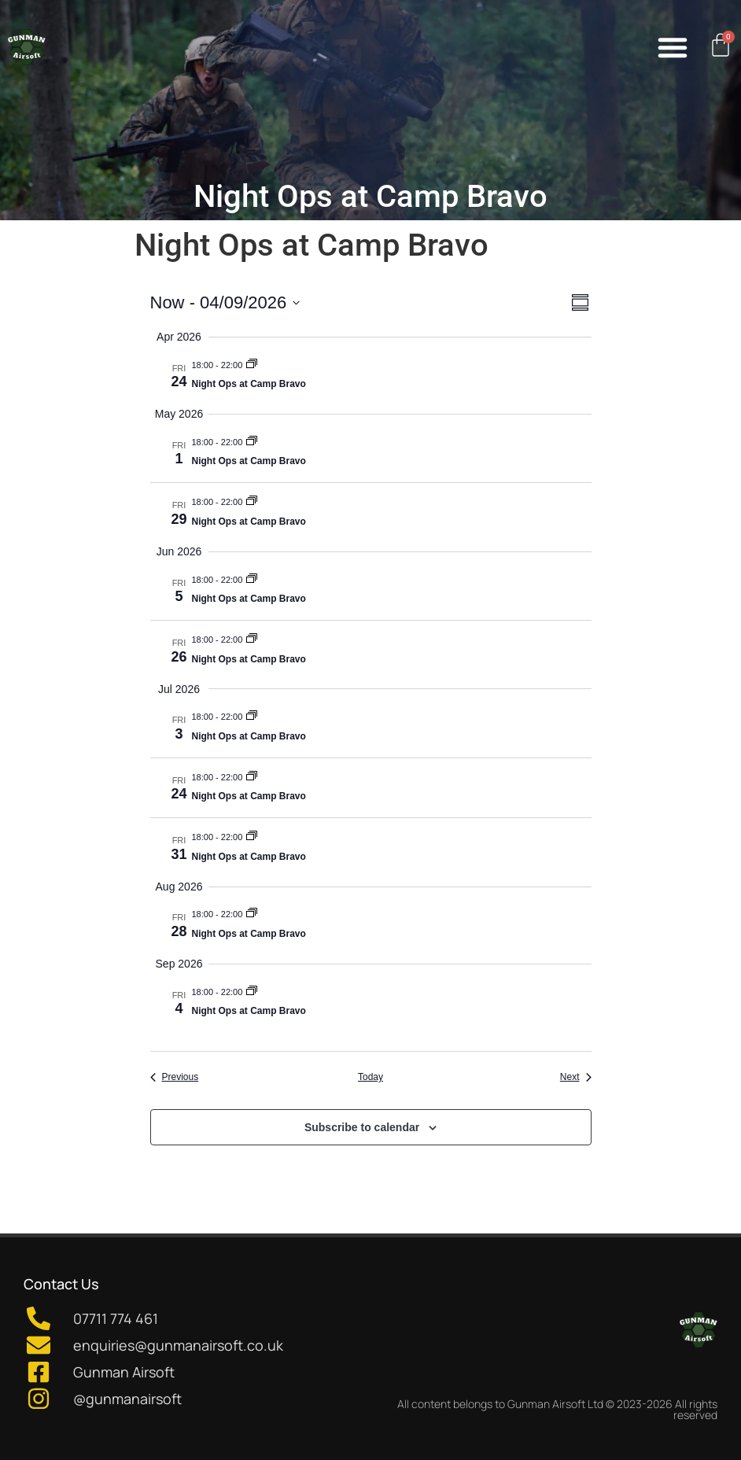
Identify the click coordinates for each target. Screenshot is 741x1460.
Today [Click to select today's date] (370, 1076)
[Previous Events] (174, 1077)
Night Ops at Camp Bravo (249, 383)
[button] (672, 47)
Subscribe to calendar (361, 1127)
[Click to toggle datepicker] (225, 302)
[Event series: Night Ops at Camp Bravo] (251, 365)
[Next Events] (576, 1077)
